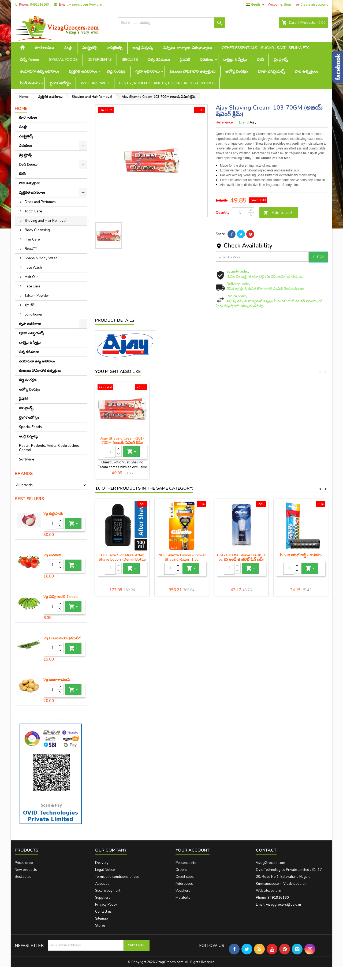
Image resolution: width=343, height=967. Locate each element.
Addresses (184, 883)
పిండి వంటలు (30, 83)
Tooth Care (33, 211)
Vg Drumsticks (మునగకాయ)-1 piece (64, 638)
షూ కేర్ (29, 305)
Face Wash (33, 267)
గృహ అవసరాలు (147, 71)
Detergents (100, 59)
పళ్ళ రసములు (159, 59)
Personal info (186, 862)
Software (26, 459)
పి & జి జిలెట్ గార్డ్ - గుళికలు (301, 555)
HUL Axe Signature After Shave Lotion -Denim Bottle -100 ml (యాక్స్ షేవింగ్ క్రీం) (122, 559)
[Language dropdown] (256, 4)
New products (26, 869)
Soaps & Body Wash (41, 258)
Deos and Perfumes (40, 202)
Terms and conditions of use (117, 876)
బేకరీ (260, 59)
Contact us (103, 911)
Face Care (32, 286)
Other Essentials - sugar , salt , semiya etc (266, 47)
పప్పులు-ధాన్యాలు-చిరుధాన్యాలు (187, 47)
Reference (224, 122)
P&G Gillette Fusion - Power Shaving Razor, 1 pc (182, 557)
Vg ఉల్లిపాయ (53, 514)
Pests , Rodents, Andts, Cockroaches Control (167, 83)
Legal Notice (105, 869)
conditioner (33, 314)
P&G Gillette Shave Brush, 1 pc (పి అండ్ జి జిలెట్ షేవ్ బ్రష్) (241, 557)
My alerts (183, 897)
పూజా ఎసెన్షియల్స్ (271, 71)
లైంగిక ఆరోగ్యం (60, 83)
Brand (244, 122)
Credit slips (185, 876)
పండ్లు (68, 47)
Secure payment (107, 890)
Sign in (289, 4)
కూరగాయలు (44, 47)
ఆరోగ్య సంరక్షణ (236, 71)
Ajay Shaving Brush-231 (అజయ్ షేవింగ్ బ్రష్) (122, 440)
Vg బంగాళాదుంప (56, 680)
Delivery (102, 862)
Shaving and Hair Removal (45, 220)
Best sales (23, 876)
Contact (266, 850)
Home (21, 108)
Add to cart (278, 213)
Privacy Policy (106, 904)
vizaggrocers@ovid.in (85, 4)
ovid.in (276, 890)
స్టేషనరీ (185, 59)
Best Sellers (29, 499)
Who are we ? (95, 83)
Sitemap (101, 918)
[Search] (171, 22)
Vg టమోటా (52, 555)
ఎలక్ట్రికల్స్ (89, 47)
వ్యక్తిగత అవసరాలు (83, 71)
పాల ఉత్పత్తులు (306, 71)
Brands (24, 474)
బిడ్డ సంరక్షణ (116, 71)
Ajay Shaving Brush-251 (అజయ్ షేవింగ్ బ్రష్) (181, 440)
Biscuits (130, 59)
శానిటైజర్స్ (114, 47)
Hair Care (32, 239)
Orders (181, 869)
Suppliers (102, 897)
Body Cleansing (37, 230)
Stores (100, 925)
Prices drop (24, 862)
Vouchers (183, 890)
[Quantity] (52, 524)
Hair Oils (32, 277)
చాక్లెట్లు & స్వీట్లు (235, 59)
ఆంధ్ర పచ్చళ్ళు (142, 47)
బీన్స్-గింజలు (29, 59)
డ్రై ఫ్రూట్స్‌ (281, 59)
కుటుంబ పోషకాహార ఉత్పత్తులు (192, 71)
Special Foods (63, 59)
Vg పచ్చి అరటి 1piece (60, 597)
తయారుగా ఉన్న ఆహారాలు (39, 71)
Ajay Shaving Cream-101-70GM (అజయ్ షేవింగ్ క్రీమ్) (241, 440)
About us (102, 883)
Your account (193, 850)
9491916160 (39, 4)
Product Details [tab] (114, 320)
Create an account (314, 4)
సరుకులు (206, 59)
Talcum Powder (37, 295)
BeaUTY (31, 248)
